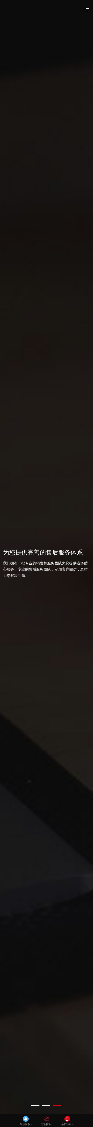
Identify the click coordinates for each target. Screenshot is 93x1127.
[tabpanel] (46, 563)
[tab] (35, 1105)
